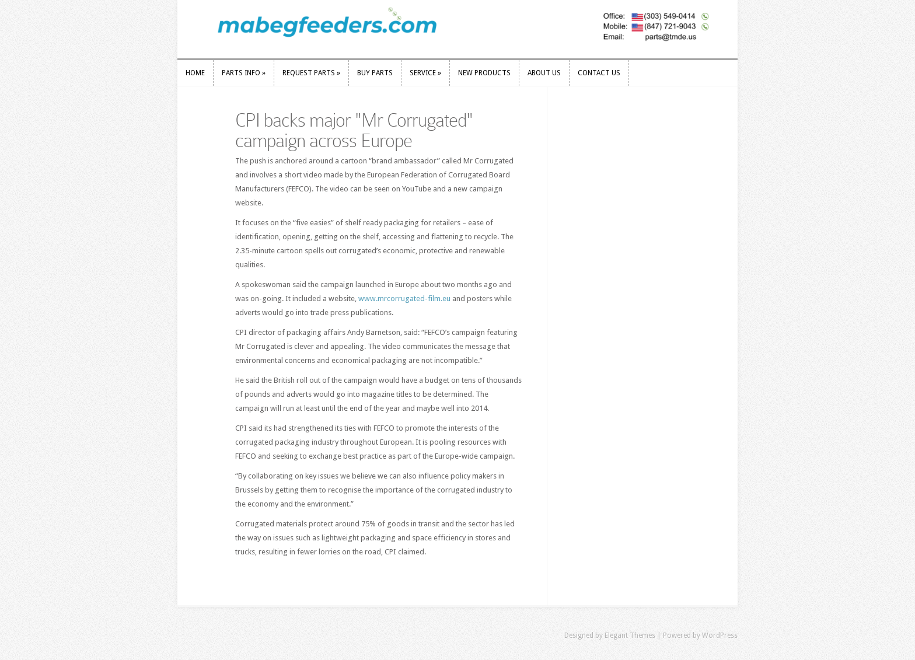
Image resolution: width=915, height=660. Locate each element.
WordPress (720, 635)
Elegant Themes (630, 635)
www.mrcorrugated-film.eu (404, 298)
